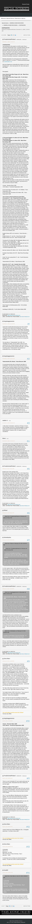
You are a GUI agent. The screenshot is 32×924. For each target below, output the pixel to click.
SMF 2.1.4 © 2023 (10, 922)
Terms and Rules (15, 920)
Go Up (3, 906)
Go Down (3, 35)
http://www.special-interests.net (14, 315)
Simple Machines (17, 922)
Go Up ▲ (20, 920)
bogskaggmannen (9, 321)
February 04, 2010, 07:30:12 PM (8, 468)
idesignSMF (23, 922)
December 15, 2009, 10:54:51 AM (8, 358)
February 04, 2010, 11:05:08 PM (8, 661)
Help (10, 920)
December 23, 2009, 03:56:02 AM (8, 422)
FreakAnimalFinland (10, 39)
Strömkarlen (7, 537)
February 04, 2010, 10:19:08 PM (8, 588)
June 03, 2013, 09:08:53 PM (7, 846)
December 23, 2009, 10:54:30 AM (8, 440)
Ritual (5, 510)
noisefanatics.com (8, 61)
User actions (26, 35)
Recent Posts (25, 4)
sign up (23, 18)
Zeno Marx (7, 658)
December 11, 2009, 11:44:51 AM (8, 41)
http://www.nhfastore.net (24, 316)
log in (19, 18)
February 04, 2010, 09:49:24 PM (8, 539)
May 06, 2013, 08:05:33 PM (7, 826)
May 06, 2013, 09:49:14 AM (7, 778)
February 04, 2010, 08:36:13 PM (8, 512)
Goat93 (6, 870)
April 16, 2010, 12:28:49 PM (7, 720)
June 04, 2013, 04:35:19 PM (7, 872)
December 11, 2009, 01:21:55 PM (8, 323)
